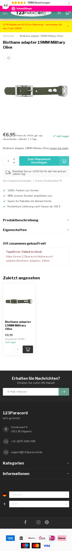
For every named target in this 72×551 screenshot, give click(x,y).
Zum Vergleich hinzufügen (17, 180)
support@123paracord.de (26, 452)
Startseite (8, 36)
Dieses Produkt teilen (48, 180)
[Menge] (18, 349)
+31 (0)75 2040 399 (23, 441)
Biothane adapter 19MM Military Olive (41, 36)
